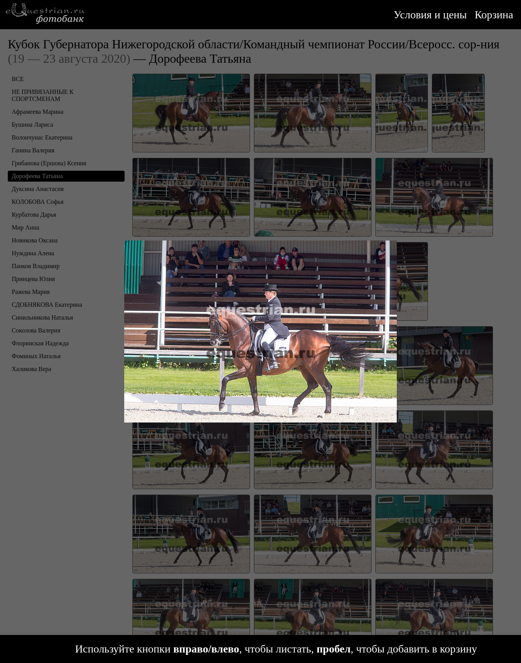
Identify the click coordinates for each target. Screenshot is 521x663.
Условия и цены (430, 15)
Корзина (494, 15)
